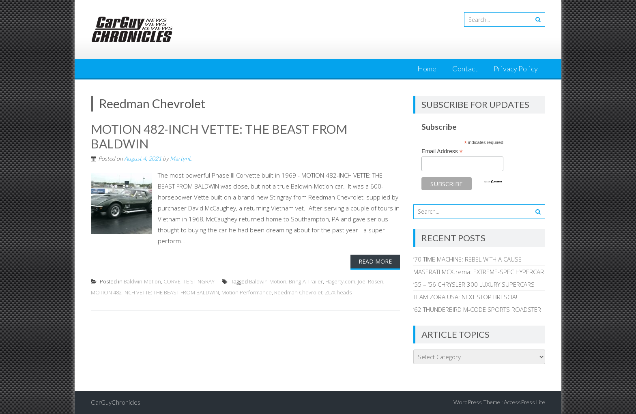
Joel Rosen (370, 281)
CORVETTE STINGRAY (189, 281)
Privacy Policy (516, 68)
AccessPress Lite (524, 402)
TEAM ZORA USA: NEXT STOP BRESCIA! (465, 297)
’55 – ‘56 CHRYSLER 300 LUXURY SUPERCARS (474, 284)
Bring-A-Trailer (306, 281)
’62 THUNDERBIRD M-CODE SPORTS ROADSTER (477, 309)
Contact (465, 68)
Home (426, 68)
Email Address (442, 151)
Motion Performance (246, 292)
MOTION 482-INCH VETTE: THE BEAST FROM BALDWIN (155, 292)
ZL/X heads (338, 292)
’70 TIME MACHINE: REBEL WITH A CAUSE (467, 259)
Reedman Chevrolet (298, 292)
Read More (375, 261)
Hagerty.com (340, 281)
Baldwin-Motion (142, 281)
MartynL (180, 158)
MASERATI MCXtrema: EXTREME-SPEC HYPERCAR (478, 272)
